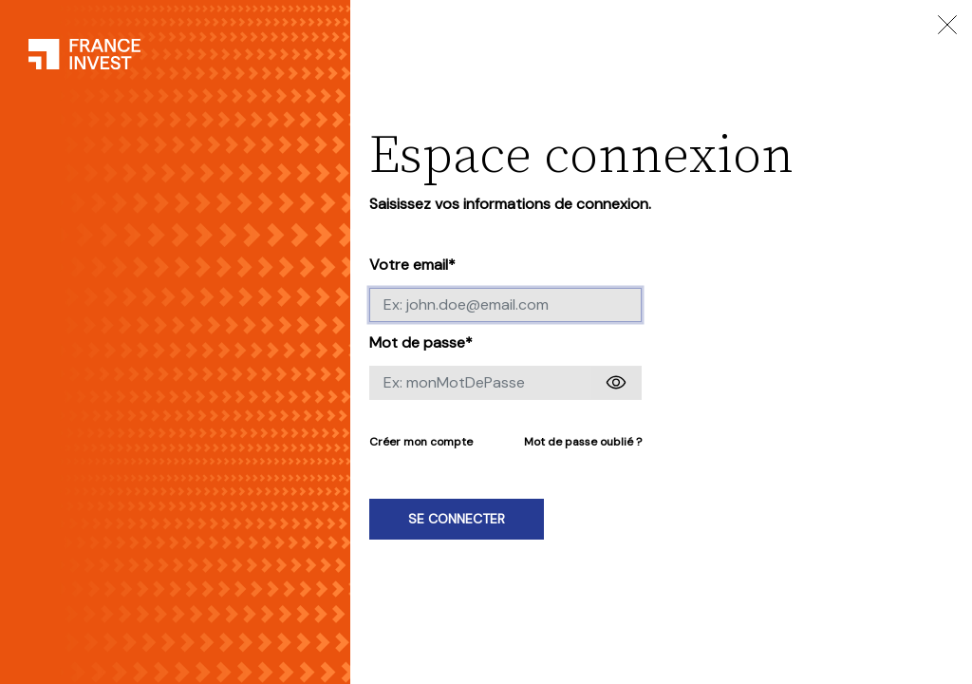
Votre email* (412, 265)
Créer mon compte (421, 441)
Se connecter (456, 518)
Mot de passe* (421, 342)
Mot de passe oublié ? (583, 441)
